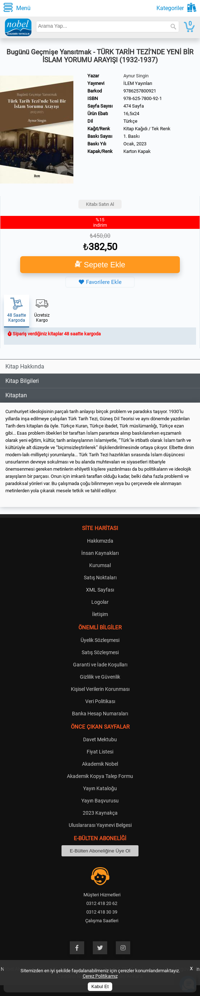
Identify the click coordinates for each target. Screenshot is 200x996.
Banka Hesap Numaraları (100, 713)
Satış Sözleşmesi (100, 652)
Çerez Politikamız (100, 976)
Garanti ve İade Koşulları (100, 664)
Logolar (100, 602)
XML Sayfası (100, 590)
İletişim (100, 614)
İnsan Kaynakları (100, 553)
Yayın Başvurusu (100, 800)
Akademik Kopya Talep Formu (100, 776)
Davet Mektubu (100, 739)
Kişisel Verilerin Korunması (100, 689)
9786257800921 (139, 91)
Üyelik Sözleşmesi (100, 640)
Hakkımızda (100, 541)
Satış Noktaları (100, 577)
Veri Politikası (100, 701)
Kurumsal (100, 565)
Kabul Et (100, 986)
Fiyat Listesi (100, 752)
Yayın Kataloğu (100, 788)
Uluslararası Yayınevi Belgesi (100, 825)
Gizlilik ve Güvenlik (100, 677)
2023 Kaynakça (100, 813)
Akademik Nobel (100, 764)
